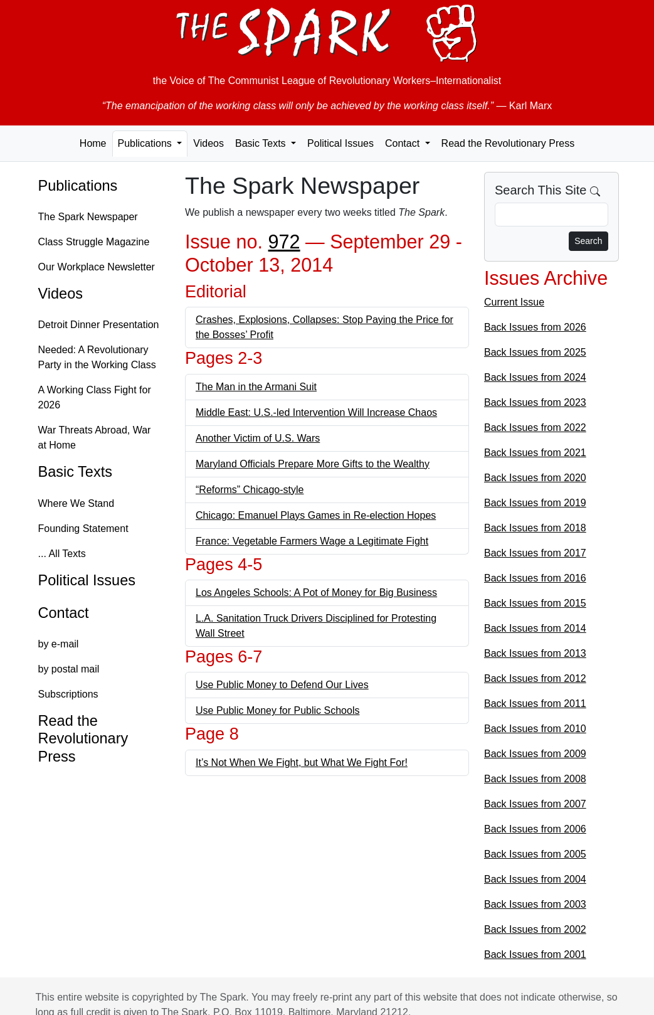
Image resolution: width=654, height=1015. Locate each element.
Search (588, 241)
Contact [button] (404, 143)
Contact (63, 613)
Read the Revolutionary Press (508, 143)
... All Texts (62, 553)
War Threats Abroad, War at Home (94, 437)
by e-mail (58, 644)
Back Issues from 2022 (535, 427)
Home (93, 143)
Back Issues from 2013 (535, 653)
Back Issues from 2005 (535, 854)
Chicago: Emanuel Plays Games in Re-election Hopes (316, 515)
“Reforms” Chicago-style (249, 489)
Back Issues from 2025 (535, 352)
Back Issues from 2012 (535, 678)
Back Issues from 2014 (535, 628)
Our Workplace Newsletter (96, 267)
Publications (78, 186)
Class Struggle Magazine (94, 241)
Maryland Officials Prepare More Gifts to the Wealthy (313, 464)
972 (284, 241)
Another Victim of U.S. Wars (258, 438)
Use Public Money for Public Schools (277, 710)
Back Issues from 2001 (535, 954)
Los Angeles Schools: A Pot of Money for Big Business (316, 592)
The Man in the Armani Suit (256, 386)
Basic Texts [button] (261, 143)
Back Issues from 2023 (535, 402)
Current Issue (514, 302)
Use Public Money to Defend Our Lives (282, 684)
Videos (208, 143)
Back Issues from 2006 (535, 829)
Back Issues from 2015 (535, 603)
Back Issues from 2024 (535, 377)
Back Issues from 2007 (535, 804)
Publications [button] (146, 143)
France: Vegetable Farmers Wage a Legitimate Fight (312, 541)
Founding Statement (83, 528)
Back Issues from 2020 (535, 477)
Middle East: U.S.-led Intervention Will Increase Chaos (316, 412)
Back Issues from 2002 (535, 929)
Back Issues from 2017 (535, 553)
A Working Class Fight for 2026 (94, 397)
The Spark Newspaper (88, 216)
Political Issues (340, 143)
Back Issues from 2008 (535, 778)
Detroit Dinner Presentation (98, 324)
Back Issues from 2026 (535, 327)
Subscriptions (68, 694)
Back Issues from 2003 (535, 904)
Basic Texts (75, 472)
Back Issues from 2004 (535, 879)
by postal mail (69, 669)
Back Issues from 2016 (535, 578)
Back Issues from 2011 (535, 703)
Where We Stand (76, 503)
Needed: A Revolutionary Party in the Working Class (97, 357)
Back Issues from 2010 (535, 728)
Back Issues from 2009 (535, 753)
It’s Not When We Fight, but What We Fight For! (302, 762)
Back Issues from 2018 (535, 528)
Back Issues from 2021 (535, 452)
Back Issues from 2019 (535, 502)
